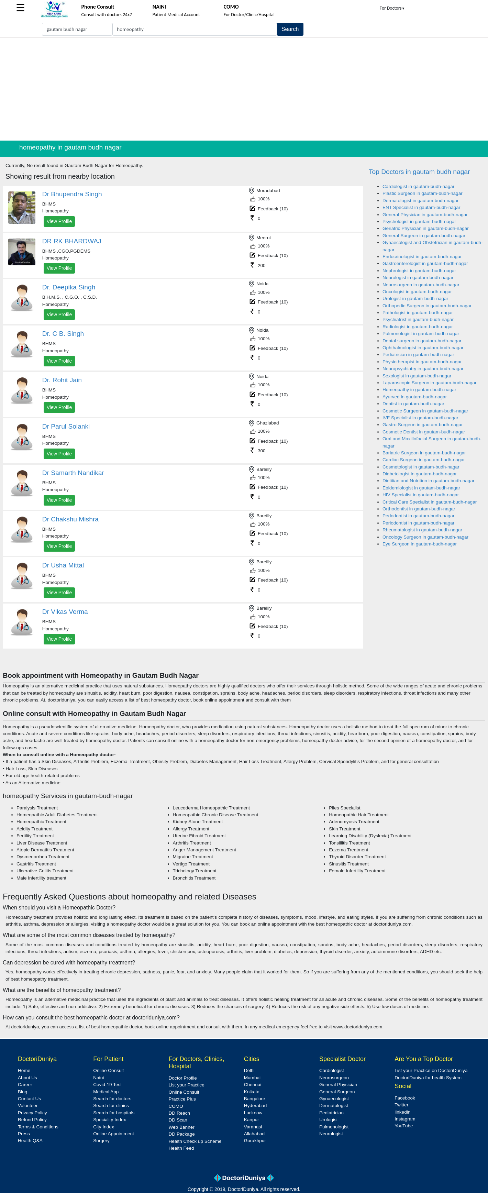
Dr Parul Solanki (66, 426)
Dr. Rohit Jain (62, 380)
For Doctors (392, 8)
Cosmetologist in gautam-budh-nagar (420, 467)
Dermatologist (333, 1105)
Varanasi (253, 1126)
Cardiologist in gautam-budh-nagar (418, 186)
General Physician (338, 1084)
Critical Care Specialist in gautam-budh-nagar (429, 502)
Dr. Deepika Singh (69, 287)
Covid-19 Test (107, 1084)
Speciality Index (109, 1119)
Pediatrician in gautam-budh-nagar (418, 354)
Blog (22, 1091)
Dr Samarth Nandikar (73, 472)
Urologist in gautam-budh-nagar (415, 298)
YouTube (404, 1125)
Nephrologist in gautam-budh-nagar (419, 270)
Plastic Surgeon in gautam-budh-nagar (422, 193)
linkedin (402, 1112)
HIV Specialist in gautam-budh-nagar (420, 494)
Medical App (106, 1091)
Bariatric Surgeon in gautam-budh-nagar (424, 452)
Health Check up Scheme (194, 1141)
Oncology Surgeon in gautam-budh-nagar (425, 537)
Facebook (405, 1098)
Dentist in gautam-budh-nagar (413, 403)
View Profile (59, 221)
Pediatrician (331, 1112)
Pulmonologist (333, 1126)
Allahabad (254, 1133)
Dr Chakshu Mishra (70, 519)
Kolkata (251, 1091)
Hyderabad (255, 1105)
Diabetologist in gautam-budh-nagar (419, 473)
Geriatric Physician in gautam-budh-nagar (425, 228)
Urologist (328, 1119)
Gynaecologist (334, 1098)
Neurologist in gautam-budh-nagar (417, 277)
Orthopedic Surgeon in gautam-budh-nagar (427, 305)
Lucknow (253, 1112)
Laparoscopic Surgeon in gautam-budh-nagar (429, 382)
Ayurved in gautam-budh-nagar (414, 396)
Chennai (253, 1084)
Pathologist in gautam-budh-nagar (417, 312)
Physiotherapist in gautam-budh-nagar (422, 361)
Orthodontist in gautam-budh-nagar (418, 508)
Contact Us (29, 1098)
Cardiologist (331, 1070)
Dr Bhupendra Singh (72, 194)
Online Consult (108, 1070)
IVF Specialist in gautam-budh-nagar (420, 417)
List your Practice (186, 1084)
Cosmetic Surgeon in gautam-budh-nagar (425, 410)
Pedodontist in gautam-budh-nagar (418, 515)
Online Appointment (113, 1133)
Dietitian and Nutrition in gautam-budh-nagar (428, 480)
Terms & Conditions (38, 1126)
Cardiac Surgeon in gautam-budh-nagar (423, 459)
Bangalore (254, 1098)
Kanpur (251, 1119)
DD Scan (177, 1120)
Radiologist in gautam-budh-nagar (417, 326)
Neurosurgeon (334, 1077)
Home (24, 1070)
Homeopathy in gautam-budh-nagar (419, 389)
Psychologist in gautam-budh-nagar (419, 221)
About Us (27, 1077)
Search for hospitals (113, 1112)
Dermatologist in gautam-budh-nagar (420, 200)
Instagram (405, 1119)
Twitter (401, 1104)
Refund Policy (32, 1119)
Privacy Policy (32, 1112)
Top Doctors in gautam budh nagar (419, 171)
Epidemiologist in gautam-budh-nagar (421, 487)
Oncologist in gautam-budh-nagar (417, 291)
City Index (103, 1126)
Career (25, 1084)
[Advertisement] (244, 89)
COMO (175, 1106)
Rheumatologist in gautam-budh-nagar (422, 529)
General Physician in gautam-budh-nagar (425, 214)
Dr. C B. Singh (63, 333)
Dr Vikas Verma (65, 611)
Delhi (249, 1070)
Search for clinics (111, 1105)
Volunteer (27, 1105)
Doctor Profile (182, 1078)
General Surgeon (337, 1091)
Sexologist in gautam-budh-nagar (416, 375)
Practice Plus (182, 1099)
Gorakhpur (255, 1140)
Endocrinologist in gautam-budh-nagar (422, 256)
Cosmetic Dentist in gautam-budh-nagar (423, 431)
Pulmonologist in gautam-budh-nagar (420, 333)
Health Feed (181, 1148)
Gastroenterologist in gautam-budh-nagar (425, 263)
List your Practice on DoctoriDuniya (431, 1070)
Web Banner (181, 1127)
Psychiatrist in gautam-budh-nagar (418, 319)
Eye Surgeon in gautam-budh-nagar (419, 543)
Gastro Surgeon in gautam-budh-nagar (422, 424)
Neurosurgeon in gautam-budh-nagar (420, 284)
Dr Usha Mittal (63, 565)
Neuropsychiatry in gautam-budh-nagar (423, 368)
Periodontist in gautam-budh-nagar (418, 523)
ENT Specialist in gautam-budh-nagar (421, 207)
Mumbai (252, 1077)
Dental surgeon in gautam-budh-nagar (422, 340)
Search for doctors (112, 1098)
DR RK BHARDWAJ (71, 241)
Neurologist (331, 1133)
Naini (98, 1077)
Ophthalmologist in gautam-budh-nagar (423, 347)
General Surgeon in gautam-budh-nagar (423, 235)
